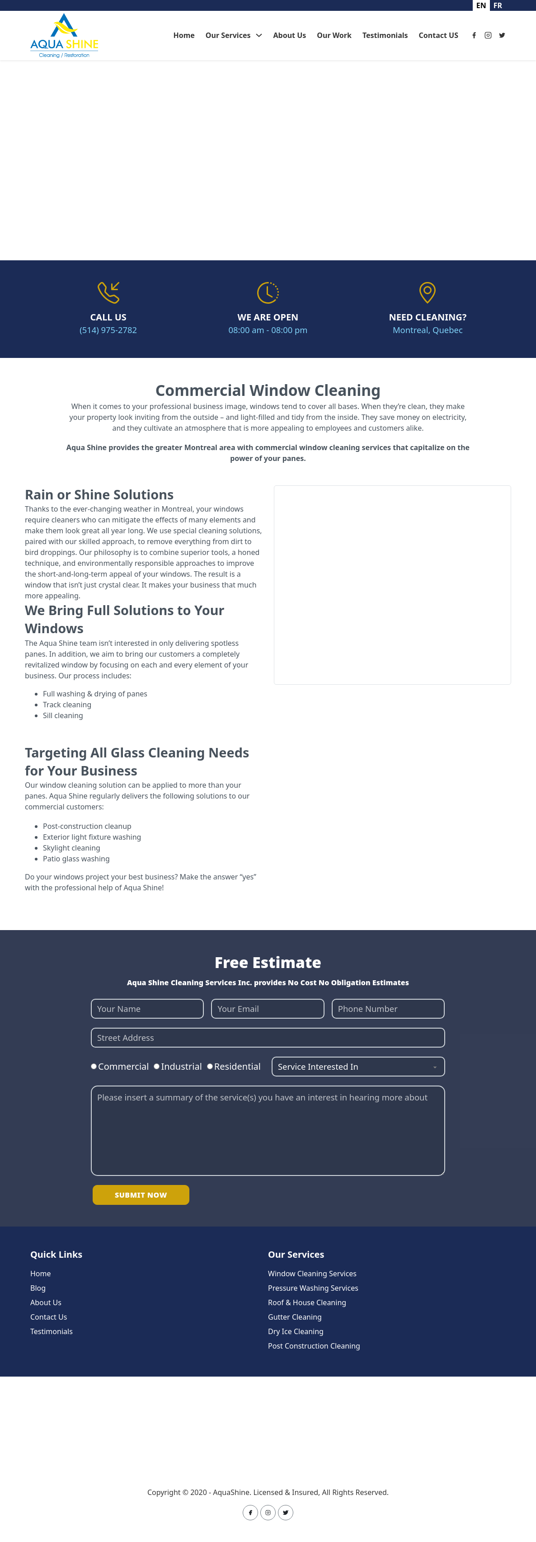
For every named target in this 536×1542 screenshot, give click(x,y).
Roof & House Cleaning (307, 1302)
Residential (237, 1066)
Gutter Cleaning (295, 1317)
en (481, 5)
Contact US (438, 35)
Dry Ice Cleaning (296, 1331)
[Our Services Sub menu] (259, 35)
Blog (38, 1288)
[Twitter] (502, 35)
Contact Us (48, 1317)
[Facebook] (474, 35)
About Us (289, 35)
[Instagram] (488, 35)
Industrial (181, 1066)
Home (183, 35)
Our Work (334, 35)
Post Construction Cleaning (314, 1346)
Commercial (123, 1066)
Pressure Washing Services (313, 1288)
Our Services (228, 35)
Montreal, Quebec (428, 329)
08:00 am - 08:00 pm (267, 329)
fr (498, 5)
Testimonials (385, 35)
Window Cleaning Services (312, 1274)
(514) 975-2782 (108, 329)
